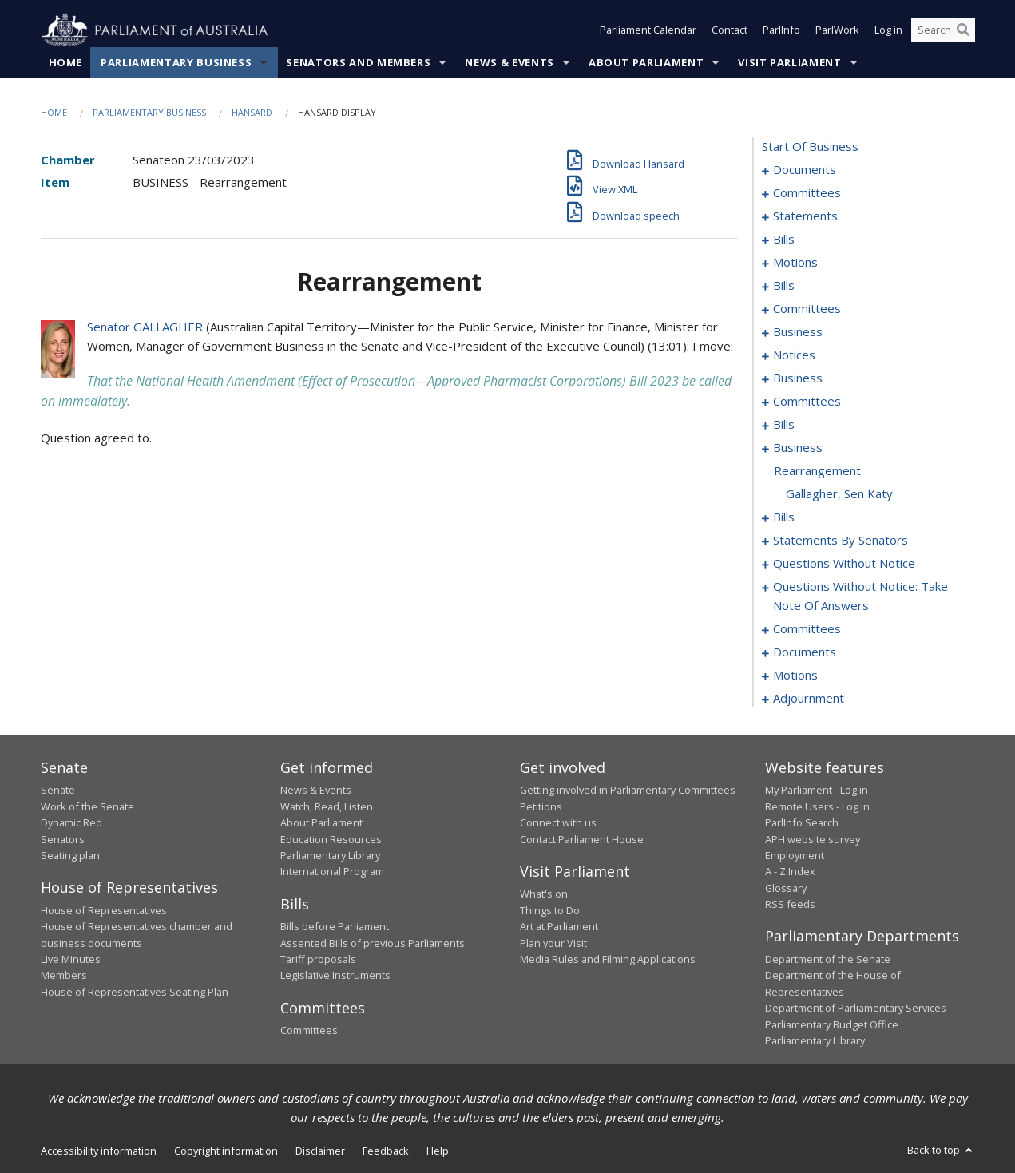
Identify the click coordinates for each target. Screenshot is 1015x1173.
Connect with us (558, 823)
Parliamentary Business (176, 63)
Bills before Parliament (334, 927)
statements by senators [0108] (840, 541)
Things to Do (550, 910)
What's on (544, 894)
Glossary (786, 888)
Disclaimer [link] (320, 1151)
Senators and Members (358, 63)
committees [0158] (807, 629)
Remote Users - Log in (817, 806)
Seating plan (70, 856)
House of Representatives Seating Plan (134, 992)
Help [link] (437, 1151)
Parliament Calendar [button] (648, 30)
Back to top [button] (941, 1150)
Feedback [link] (386, 1151)
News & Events (509, 63)
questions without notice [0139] (844, 564)
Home (66, 63)
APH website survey (812, 839)
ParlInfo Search (802, 823)
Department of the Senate (827, 960)
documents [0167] (804, 652)
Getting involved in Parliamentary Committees (627, 790)
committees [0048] (807, 402)
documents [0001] (804, 170)
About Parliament (646, 63)
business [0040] (798, 332)
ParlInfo (781, 30)
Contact (729, 30)
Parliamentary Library (330, 856)
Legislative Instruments (335, 976)
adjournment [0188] (808, 699)
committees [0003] (807, 193)
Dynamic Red (71, 823)
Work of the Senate (87, 806)
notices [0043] (794, 355)
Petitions (541, 806)
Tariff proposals (318, 960)
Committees (309, 1031)
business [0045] (798, 378)
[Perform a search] (963, 30)
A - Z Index (790, 872)
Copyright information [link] (226, 1151)
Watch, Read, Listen (326, 806)
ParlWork (837, 30)
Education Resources (331, 839)
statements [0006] (805, 216)
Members (64, 976)
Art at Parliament (559, 927)
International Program (332, 872)
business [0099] (798, 448)
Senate (58, 790)
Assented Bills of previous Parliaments (372, 943)
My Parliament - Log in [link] (816, 790)
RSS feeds (790, 905)
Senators (63, 839)
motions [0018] (795, 263)
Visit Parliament (789, 63)
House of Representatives (104, 910)
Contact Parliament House (582, 839)
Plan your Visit (553, 943)
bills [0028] (784, 286)
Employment (794, 856)
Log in (888, 30)
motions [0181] (795, 676)
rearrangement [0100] (817, 471)
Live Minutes (71, 960)
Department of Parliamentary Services (855, 1008)
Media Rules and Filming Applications (608, 960)
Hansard (252, 113)
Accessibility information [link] (99, 1151)
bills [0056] (784, 425)
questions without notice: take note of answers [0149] (860, 596)
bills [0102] (784, 517)
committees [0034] (807, 309)
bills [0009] (784, 240)
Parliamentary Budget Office (831, 1024)
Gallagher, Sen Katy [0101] (839, 494)
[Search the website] (943, 30)
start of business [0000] (810, 147)
